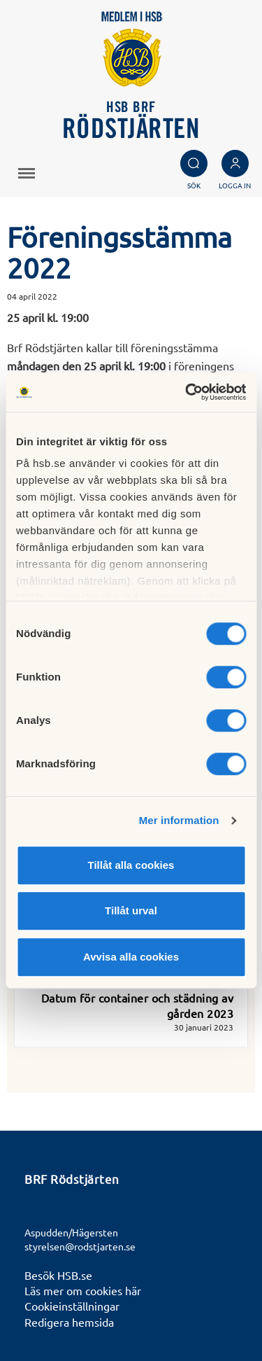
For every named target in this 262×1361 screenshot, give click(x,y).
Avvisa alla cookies (131, 957)
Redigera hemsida (69, 1322)
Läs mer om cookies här (82, 1290)
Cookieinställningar (71, 1306)
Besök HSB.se (58, 1275)
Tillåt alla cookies (131, 865)
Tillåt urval (131, 910)
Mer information (179, 820)
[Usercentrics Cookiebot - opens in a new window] (186, 392)
